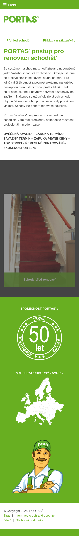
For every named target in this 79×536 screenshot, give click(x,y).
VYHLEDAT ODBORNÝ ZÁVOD (38, 373)
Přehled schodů (17, 40)
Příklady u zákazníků (58, 40)
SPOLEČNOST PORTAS (38, 309)
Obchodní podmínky (29, 520)
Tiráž (7, 515)
